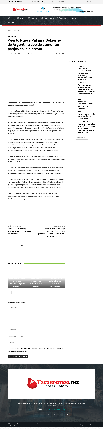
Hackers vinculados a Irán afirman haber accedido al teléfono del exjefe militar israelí (86, 112)
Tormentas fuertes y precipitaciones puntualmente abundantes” (21, 231)
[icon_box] (62, 2)
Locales (55, 283)
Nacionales (16, 31)
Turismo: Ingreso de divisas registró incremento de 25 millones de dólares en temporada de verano (36, 285)
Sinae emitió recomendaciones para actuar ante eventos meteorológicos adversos (17, 286)
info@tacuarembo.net (57, 411)
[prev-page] (9, 294)
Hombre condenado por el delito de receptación (86, 102)
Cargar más (82, 120)
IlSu (15, 54)
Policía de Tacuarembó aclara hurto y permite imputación (55, 286)
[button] (92, 20)
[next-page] (12, 294)
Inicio (9, 31)
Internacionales (84, 107)
